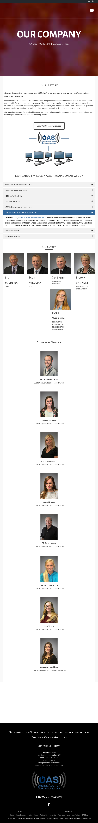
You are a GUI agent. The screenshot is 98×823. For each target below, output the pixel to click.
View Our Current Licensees (49, 126)
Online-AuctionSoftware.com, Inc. (31, 218)
